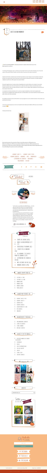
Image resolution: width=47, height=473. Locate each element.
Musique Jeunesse (21, 328)
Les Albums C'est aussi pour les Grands (22, 254)
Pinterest (23, 456)
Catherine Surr (33, 471)
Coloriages (19, 342)
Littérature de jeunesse (20, 158)
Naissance (30, 158)
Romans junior (20, 286)
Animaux (23, 156)
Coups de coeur (21, 240)
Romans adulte (21, 265)
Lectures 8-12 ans (21, 279)
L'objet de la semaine (23, 249)
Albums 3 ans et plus (29, 154)
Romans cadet (20, 283)
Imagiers (19, 311)
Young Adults (20, 288)
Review (27, 161)
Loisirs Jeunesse (20, 354)
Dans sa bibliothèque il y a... (23, 243)
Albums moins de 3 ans (22, 307)
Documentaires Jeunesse (22, 321)
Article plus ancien (20, 174)
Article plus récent (21, 180)
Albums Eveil (20, 302)
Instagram (23, 460)
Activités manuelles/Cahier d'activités (22, 339)
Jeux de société (20, 348)
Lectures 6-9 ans (21, 277)
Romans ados (20, 281)
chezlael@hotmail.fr (21, 224)
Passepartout (21, 161)
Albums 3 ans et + (17, 154)
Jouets (18, 350)
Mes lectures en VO (22, 262)
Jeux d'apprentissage (21, 346)
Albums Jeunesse (15, 156)
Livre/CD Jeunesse (21, 324)
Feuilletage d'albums (23, 247)
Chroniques (33, 156)
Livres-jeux (19, 352)
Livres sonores (20, 326)
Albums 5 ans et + (21, 300)
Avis (28, 156)
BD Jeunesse (19, 309)
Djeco (18, 344)
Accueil (31, 176)
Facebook (23, 451)
